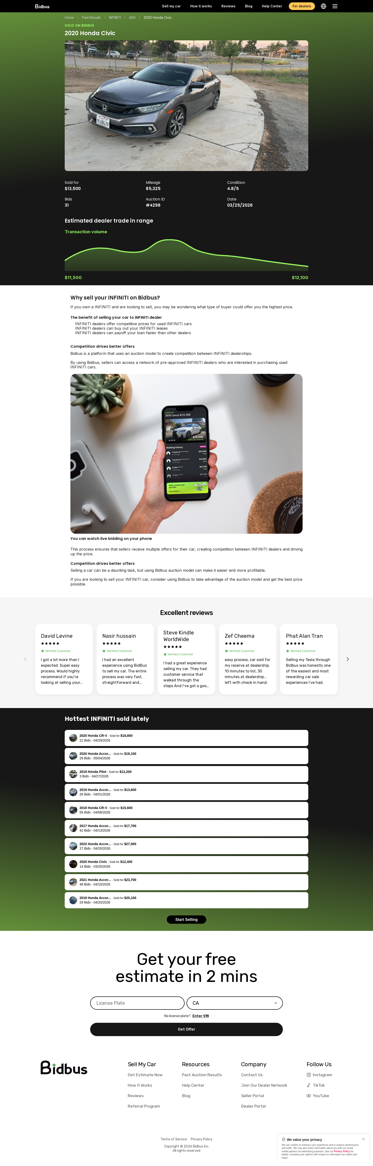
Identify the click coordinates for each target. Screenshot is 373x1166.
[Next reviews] (348, 659)
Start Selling (186, 920)
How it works (201, 6)
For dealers (302, 6)
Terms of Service (174, 1139)
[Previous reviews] (25, 659)
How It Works (140, 1085)
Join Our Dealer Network (264, 1085)
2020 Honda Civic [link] (158, 17)
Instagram (319, 1074)
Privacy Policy (201, 1139)
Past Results (91, 17)
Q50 (132, 17)
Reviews (228, 6)
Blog (248, 6)
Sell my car (171, 6)
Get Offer (186, 1029)
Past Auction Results (202, 1074)
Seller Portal (252, 1095)
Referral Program (144, 1106)
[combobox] (234, 1003)
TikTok (316, 1085)
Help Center (272, 6)
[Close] (363, 1139)
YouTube (318, 1095)
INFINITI (115, 17)
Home (69, 17)
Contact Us (252, 1074)
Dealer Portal (253, 1106)
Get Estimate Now (145, 1074)
